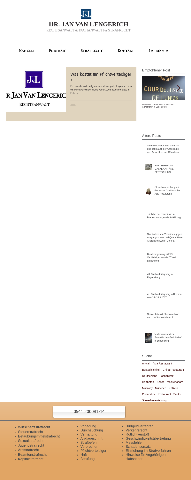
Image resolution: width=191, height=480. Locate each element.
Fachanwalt (167, 375)
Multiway (147, 388)
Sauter (177, 394)
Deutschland (149, 375)
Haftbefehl (148, 381)
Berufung (87, 459)
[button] (89, 412)
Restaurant (164, 394)
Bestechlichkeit (151, 369)
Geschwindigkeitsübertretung (148, 438)
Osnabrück (148, 394)
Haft (83, 455)
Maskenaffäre (175, 381)
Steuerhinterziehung (154, 400)
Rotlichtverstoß (137, 434)
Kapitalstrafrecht (30, 459)
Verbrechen (89, 447)
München (160, 388)
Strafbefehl (88, 442)
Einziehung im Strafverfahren (148, 451)
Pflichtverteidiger (93, 451)
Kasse (160, 381)
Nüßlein (173, 388)
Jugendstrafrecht (31, 445)
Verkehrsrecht (136, 430)
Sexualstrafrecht (30, 441)
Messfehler (134, 442)
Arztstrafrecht (28, 450)
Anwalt (146, 363)
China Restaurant (173, 369)
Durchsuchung (91, 430)
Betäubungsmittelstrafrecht (39, 436)
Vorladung (88, 426)
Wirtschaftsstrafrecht (34, 427)
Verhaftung (88, 434)
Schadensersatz (138, 447)
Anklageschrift (91, 438)
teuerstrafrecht (31, 432)
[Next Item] (178, 88)
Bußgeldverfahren (139, 426)
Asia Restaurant (162, 363)
